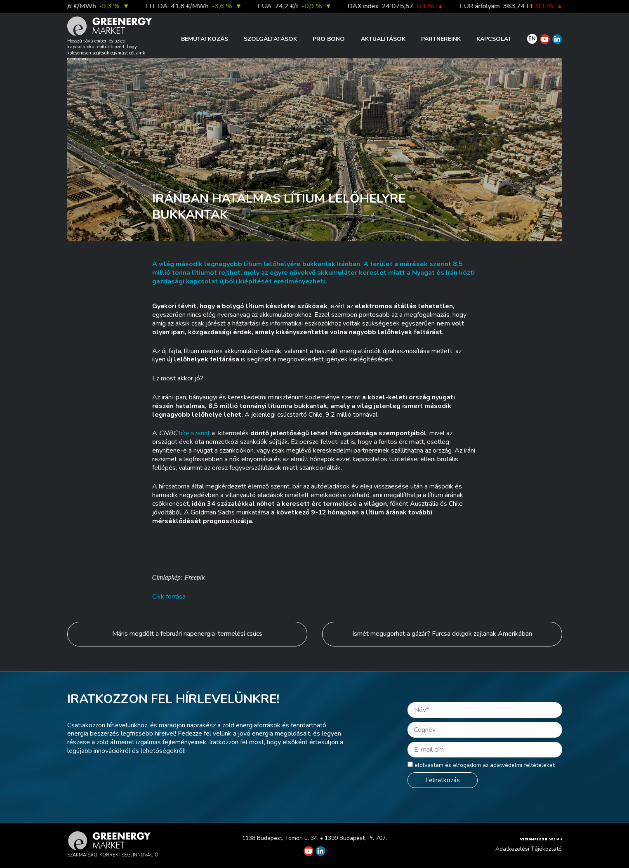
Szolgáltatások (270, 39)
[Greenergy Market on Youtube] (545, 39)
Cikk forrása (169, 596)
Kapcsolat (493, 39)
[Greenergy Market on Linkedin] (557, 39)
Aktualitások (383, 39)
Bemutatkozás (204, 39)
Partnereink (441, 39)
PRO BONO (329, 39)
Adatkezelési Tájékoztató (528, 849)
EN (532, 38)
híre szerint (194, 433)
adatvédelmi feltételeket (522, 765)
